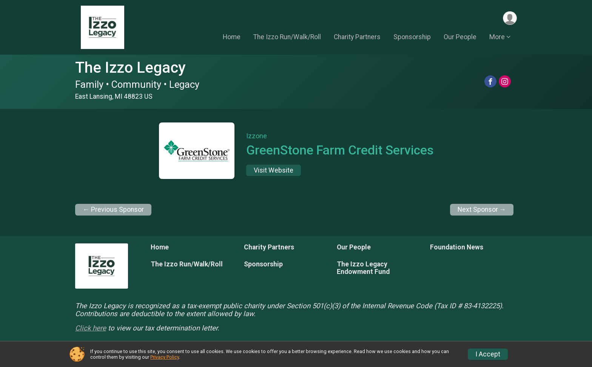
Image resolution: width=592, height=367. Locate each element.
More (497, 37)
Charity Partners (357, 37)
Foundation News (456, 247)
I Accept (487, 354)
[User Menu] (510, 18)
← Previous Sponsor (113, 209)
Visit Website (273, 170)
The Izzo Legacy (130, 67)
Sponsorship (412, 37)
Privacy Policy (164, 357)
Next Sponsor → (482, 209)
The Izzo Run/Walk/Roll (287, 37)
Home (231, 37)
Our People (460, 37)
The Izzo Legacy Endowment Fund (363, 267)
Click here (90, 328)
